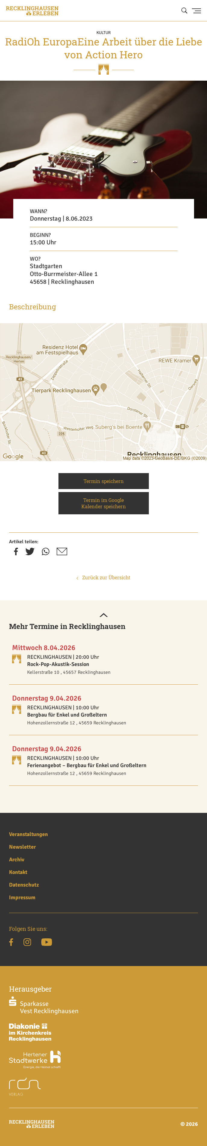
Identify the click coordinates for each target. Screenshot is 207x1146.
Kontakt (18, 872)
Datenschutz (24, 884)
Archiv (16, 859)
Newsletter (22, 847)
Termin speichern (103, 481)
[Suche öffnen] (184, 10)
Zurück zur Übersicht (103, 577)
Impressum (22, 897)
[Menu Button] (196, 10)
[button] (103, 615)
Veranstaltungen (28, 834)
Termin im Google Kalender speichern (103, 503)
